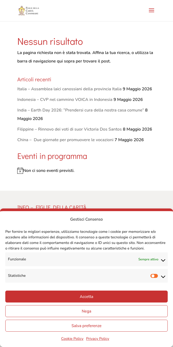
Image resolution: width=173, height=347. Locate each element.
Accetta (86, 296)
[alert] (86, 170)
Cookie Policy (72, 338)
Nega (86, 311)
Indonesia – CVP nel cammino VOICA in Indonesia (64, 100)
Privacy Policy (97, 338)
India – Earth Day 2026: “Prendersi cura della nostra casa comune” (80, 110)
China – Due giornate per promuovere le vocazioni (65, 140)
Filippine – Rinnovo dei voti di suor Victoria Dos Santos (69, 129)
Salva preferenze (86, 325)
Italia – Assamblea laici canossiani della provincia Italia (69, 89)
